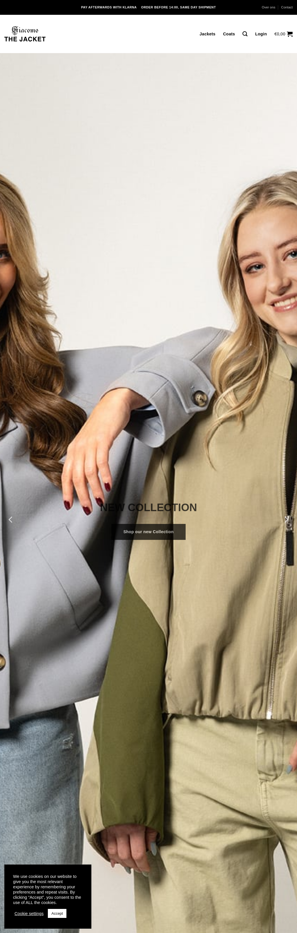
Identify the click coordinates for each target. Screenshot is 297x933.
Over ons (268, 7)
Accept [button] (57, 913)
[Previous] (11, 519)
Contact (287, 7)
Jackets (207, 34)
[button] (283, 34)
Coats (229, 34)
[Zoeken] (244, 34)
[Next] (286, 519)
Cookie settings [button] (29, 913)
